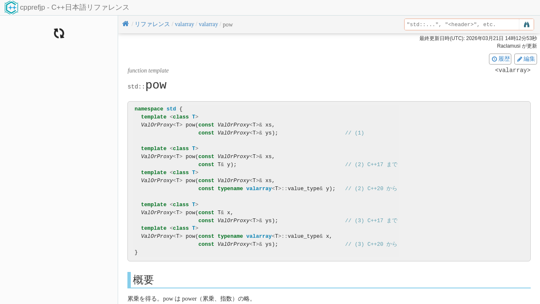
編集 (525, 58)
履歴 (500, 58)
